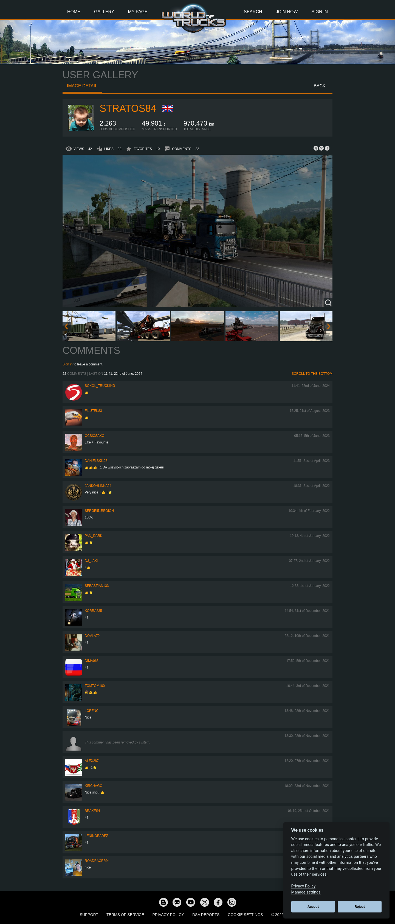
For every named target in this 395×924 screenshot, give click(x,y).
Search (253, 11)
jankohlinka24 (98, 486)
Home (73, 11)
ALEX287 (92, 761)
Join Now (287, 11)
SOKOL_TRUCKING (100, 386)
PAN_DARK (93, 536)
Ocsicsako (94, 436)
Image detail (82, 86)
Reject (360, 906)
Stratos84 (128, 108)
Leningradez (96, 836)
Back (320, 86)
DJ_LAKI (91, 561)
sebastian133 (97, 586)
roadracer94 (97, 861)
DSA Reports (205, 914)
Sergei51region (99, 511)
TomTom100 (95, 686)
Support (89, 914)
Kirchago (93, 786)
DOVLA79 (92, 636)
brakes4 (92, 811)
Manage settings (306, 892)
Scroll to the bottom (312, 374)
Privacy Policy (168, 914)
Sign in (68, 364)
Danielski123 (96, 461)
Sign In (319, 11)
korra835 (93, 611)
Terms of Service (125, 914)
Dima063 (91, 661)
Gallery (104, 11)
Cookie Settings (245, 914)
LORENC (91, 711)
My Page (138, 11)
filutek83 (93, 411)
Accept (313, 906)
